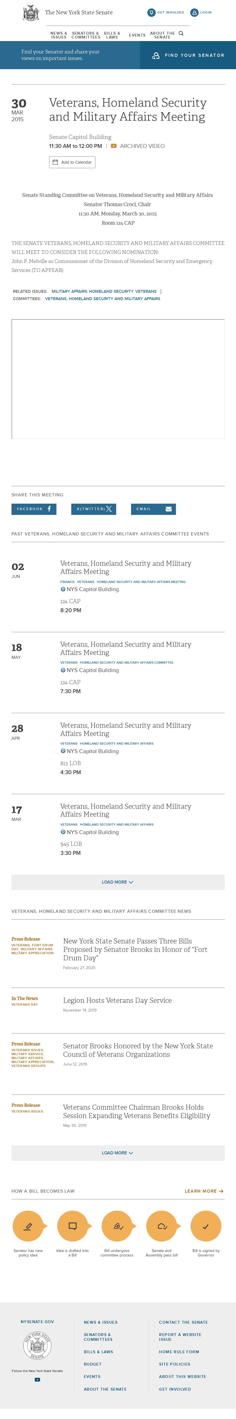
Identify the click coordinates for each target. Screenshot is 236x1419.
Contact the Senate (183, 1332)
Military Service (27, 1064)
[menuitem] (35, 38)
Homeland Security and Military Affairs (116, 753)
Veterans (146, 301)
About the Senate (105, 1399)
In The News (25, 1009)
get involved (170, 14)
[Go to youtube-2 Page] (37, 1389)
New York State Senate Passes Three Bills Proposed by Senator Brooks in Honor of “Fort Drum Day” (135, 959)
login (206, 14)
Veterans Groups (29, 1076)
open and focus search (206, 37)
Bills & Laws (108, 38)
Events (144, 38)
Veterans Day (25, 1015)
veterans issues (27, 1060)
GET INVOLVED (175, 1399)
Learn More (201, 1201)
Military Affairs (69, 301)
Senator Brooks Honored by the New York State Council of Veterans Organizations (138, 1060)
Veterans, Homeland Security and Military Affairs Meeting (125, 577)
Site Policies (174, 1374)
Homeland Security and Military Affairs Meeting (141, 592)
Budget (93, 1374)
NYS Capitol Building (93, 599)
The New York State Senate (79, 14)
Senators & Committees (72, 38)
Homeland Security (111, 301)
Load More (114, 892)
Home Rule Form (179, 1362)
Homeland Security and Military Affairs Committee (126, 673)
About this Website (182, 1387)
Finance (67, 592)
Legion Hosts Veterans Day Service (117, 1010)
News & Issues (35, 38)
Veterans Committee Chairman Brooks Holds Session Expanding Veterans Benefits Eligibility (136, 1121)
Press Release (26, 949)
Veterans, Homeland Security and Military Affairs (102, 309)
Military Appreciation (33, 963)
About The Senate (181, 38)
